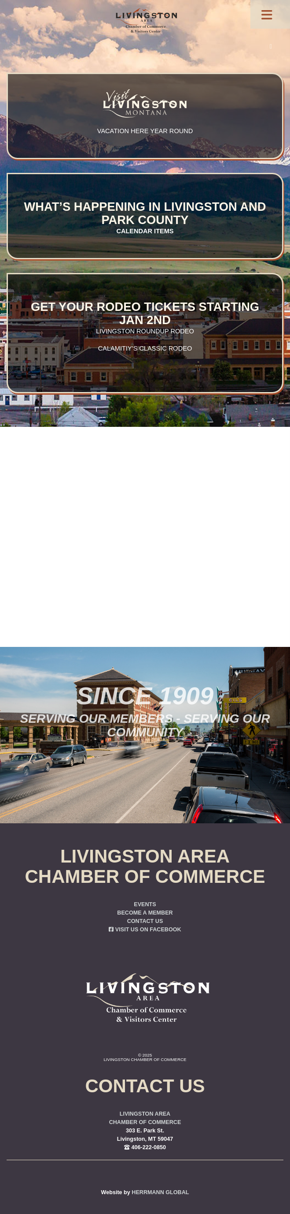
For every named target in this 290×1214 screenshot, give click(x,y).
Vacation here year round (145, 130)
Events (145, 904)
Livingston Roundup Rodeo (145, 331)
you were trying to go (192, 556)
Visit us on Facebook (145, 929)
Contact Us (145, 921)
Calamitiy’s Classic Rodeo (145, 348)
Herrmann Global (160, 1192)
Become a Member (145, 913)
